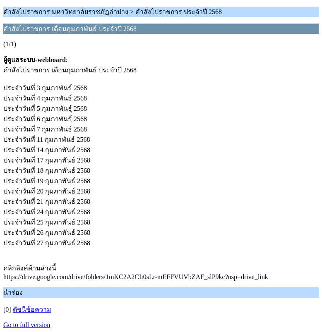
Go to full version (26, 324)
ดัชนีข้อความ (32, 309)
